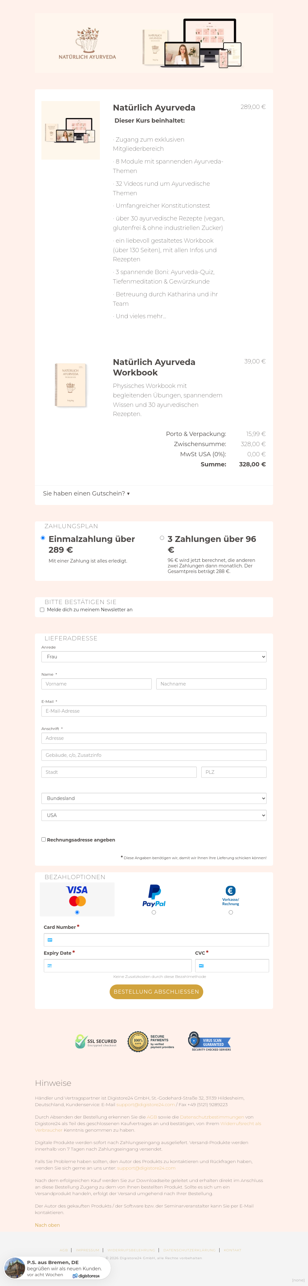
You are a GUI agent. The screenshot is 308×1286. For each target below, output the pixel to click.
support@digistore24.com (145, 1104)
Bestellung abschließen (156, 992)
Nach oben (47, 1225)
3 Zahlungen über (212, 544)
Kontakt (232, 1250)
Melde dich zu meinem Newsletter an (89, 610)
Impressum (88, 1250)
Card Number (60, 927)
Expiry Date (57, 953)
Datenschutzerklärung (189, 1250)
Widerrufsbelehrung (131, 1250)
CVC (200, 953)
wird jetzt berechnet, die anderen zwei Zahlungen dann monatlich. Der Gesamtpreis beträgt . (211, 566)
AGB (152, 1117)
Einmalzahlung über (92, 544)
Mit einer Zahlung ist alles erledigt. (88, 561)
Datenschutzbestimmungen (212, 1117)
